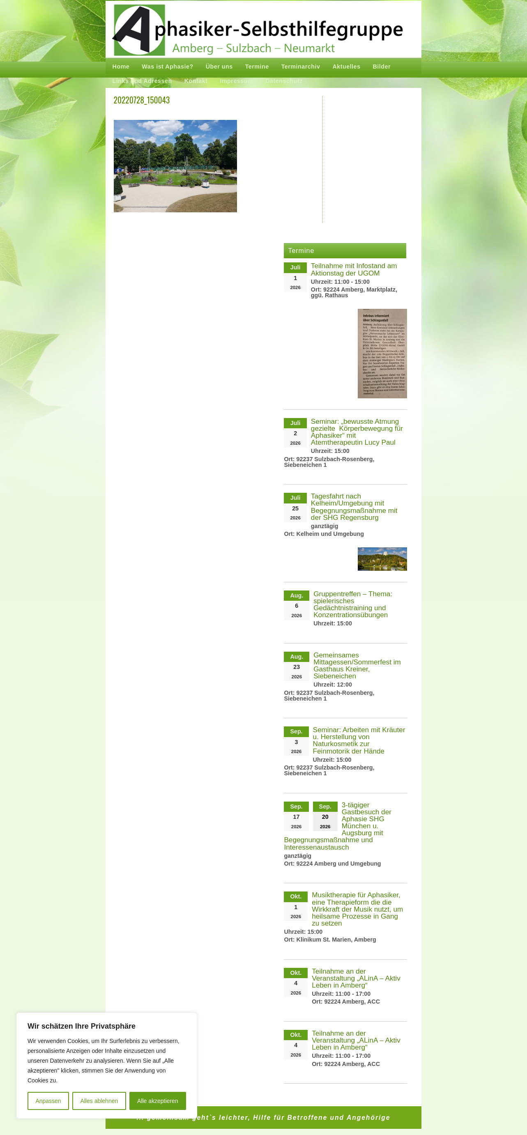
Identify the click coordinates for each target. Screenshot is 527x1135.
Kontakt (196, 81)
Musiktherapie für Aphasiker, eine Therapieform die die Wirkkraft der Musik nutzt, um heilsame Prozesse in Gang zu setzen (357, 909)
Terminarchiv (300, 66)
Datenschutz (284, 81)
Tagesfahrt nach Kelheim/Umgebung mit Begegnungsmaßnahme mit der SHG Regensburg (354, 506)
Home (121, 66)
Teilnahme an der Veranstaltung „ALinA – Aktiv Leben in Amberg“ (356, 978)
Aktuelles (346, 66)
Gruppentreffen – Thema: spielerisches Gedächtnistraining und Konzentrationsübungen (352, 604)
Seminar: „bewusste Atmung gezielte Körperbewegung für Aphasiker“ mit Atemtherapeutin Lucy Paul (357, 431)
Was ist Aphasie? (167, 66)
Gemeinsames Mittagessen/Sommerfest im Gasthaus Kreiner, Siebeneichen (357, 665)
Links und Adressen (142, 81)
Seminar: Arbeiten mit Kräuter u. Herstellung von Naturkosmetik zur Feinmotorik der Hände (359, 740)
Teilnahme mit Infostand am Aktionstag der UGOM (354, 269)
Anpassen (48, 1101)
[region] (106, 1066)
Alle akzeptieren (157, 1101)
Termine (257, 66)
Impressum (236, 81)
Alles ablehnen (99, 1101)
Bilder (382, 66)
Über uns (219, 66)
